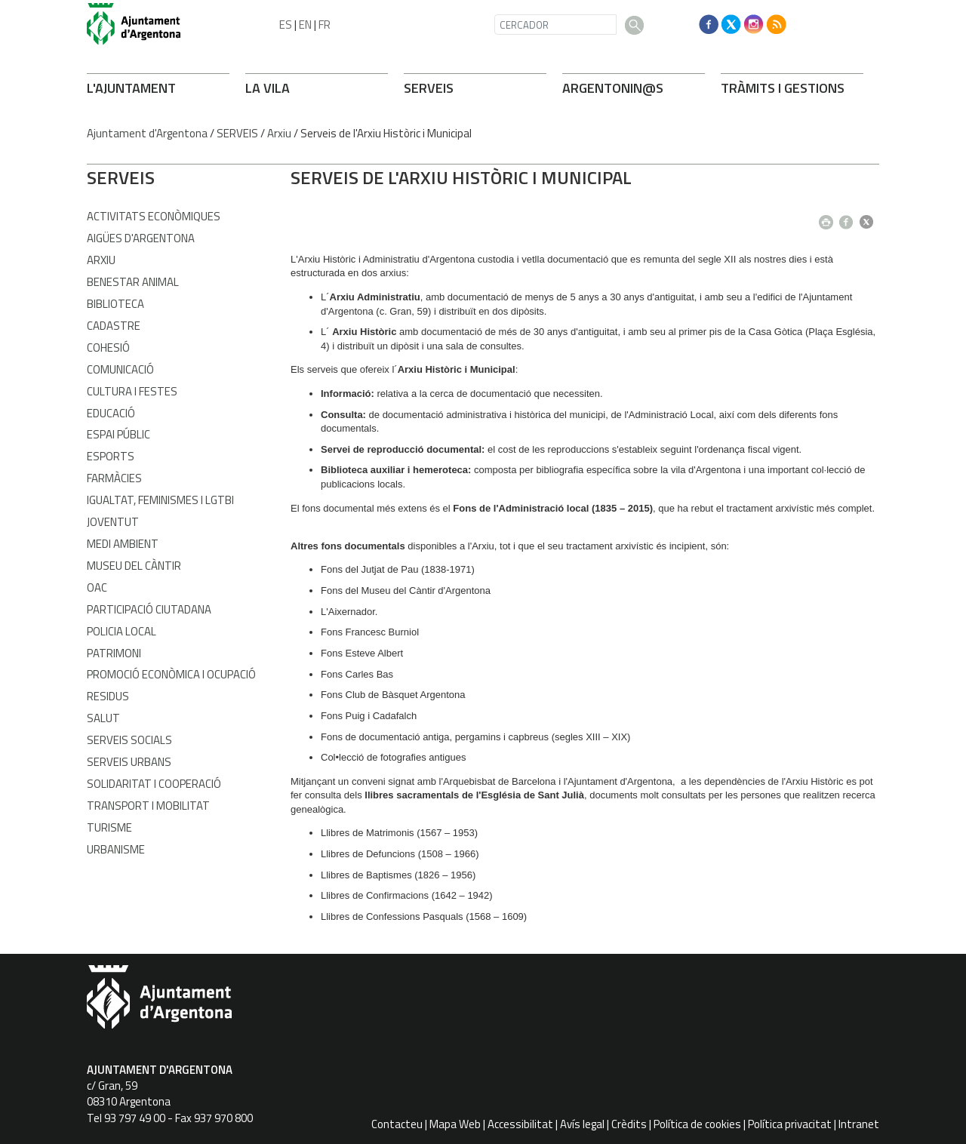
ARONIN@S (612, 88)
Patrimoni (114, 653)
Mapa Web (455, 1124)
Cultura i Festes (132, 391)
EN (305, 24)
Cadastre (113, 325)
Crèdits (629, 1124)
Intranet (858, 1124)
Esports (110, 456)
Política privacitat (790, 1124)
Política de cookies (697, 1124)
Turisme (109, 827)
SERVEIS (429, 88)
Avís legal (582, 1124)
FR (324, 24)
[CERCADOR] (555, 24)
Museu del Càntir (134, 565)
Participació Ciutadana (149, 609)
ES (285, 24)
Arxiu (279, 133)
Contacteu (397, 1124)
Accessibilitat (520, 1124)
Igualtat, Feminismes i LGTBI (160, 500)
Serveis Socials (129, 740)
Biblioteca (115, 303)
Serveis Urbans (129, 761)
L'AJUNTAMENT (131, 88)
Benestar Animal (133, 282)
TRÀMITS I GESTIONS (782, 88)
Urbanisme (116, 849)
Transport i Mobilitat (148, 805)
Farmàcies (114, 478)
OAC (97, 587)
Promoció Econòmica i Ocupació (171, 674)
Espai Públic (118, 434)
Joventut (113, 521)
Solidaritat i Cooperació (154, 783)
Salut (103, 718)
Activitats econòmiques (153, 216)
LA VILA (267, 88)
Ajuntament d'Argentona (147, 133)
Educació (111, 413)
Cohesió (108, 347)
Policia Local (121, 631)
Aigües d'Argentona (141, 238)
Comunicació (120, 369)
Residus (108, 696)
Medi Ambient (122, 543)
